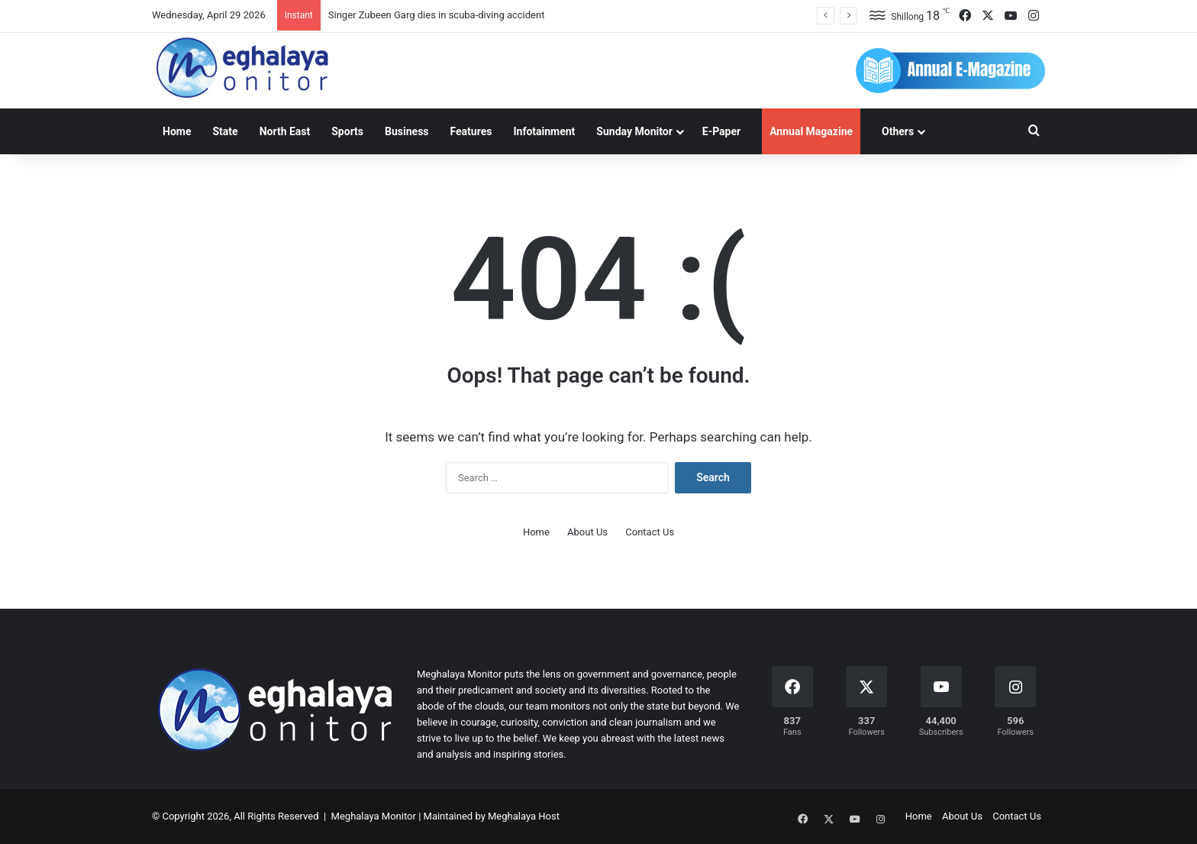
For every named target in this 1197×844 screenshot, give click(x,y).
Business (406, 131)
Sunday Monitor (634, 131)
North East (285, 131)
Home (177, 131)
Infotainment (544, 131)
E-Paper (721, 131)
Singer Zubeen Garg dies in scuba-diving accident (436, 15)
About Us (587, 532)
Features (471, 131)
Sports (347, 131)
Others (898, 131)
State (224, 131)
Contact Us (649, 532)
